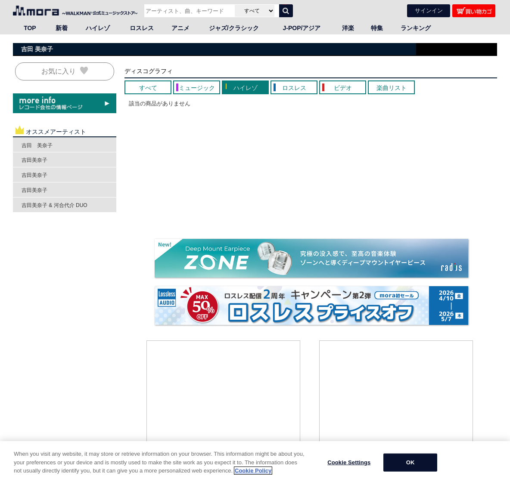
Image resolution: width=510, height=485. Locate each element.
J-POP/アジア (302, 28)
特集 (377, 28)
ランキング (416, 28)
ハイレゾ (98, 28)
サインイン (429, 10)
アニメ (180, 28)
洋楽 (348, 28)
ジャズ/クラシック (234, 28)
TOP (30, 28)
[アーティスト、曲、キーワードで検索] (188, 10)
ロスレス (142, 28)
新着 (62, 28)
